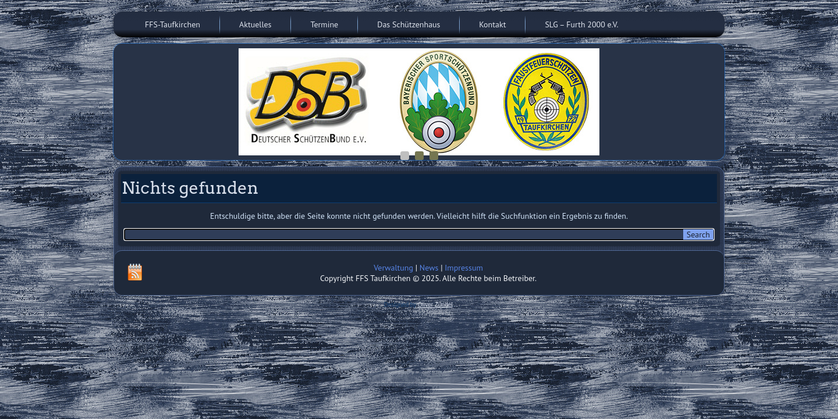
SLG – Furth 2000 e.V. (581, 24)
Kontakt (492, 24)
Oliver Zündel (435, 304)
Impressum (464, 267)
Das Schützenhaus (408, 24)
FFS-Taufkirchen (172, 24)
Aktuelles (255, 24)
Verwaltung (393, 267)
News (429, 267)
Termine (324, 24)
